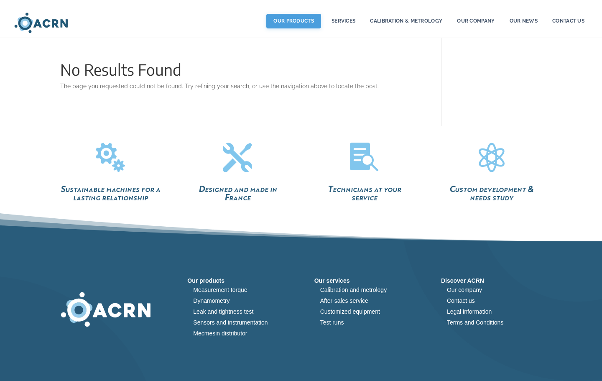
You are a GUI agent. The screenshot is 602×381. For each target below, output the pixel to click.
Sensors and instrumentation (230, 322)
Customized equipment (350, 311)
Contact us (568, 21)
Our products (293, 21)
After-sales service (344, 300)
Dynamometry (211, 300)
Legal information (469, 311)
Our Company (476, 21)
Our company (464, 289)
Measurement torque (220, 289)
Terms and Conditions (475, 322)
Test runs (332, 322)
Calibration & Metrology (406, 21)
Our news (524, 21)
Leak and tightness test (223, 311)
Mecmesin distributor (220, 333)
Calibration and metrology (353, 289)
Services (343, 21)
